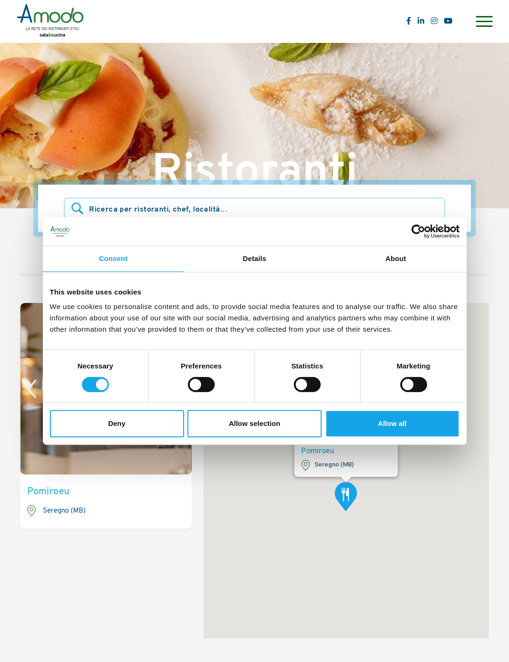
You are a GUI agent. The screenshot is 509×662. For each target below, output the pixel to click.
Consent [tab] (113, 258)
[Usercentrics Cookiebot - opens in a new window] (418, 231)
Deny (117, 423)
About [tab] (396, 258)
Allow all (392, 423)
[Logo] (50, 21)
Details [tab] (255, 258)
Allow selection (254, 423)
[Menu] (483, 21)
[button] (346, 496)
